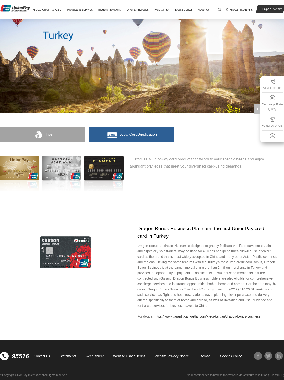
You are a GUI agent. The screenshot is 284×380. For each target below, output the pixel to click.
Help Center (161, 9)
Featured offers (272, 121)
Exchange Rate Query (272, 103)
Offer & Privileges (138, 9)
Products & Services (80, 9)
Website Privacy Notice (172, 356)
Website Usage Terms (129, 356)
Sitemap (204, 356)
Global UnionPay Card (47, 9)
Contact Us (42, 356)
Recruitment (94, 356)
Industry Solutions (109, 9)
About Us (203, 9)
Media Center (183, 9)
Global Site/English (242, 9)
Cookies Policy (231, 356)
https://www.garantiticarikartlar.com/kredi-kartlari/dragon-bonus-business (207, 316)
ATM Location (272, 84)
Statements (68, 356)
